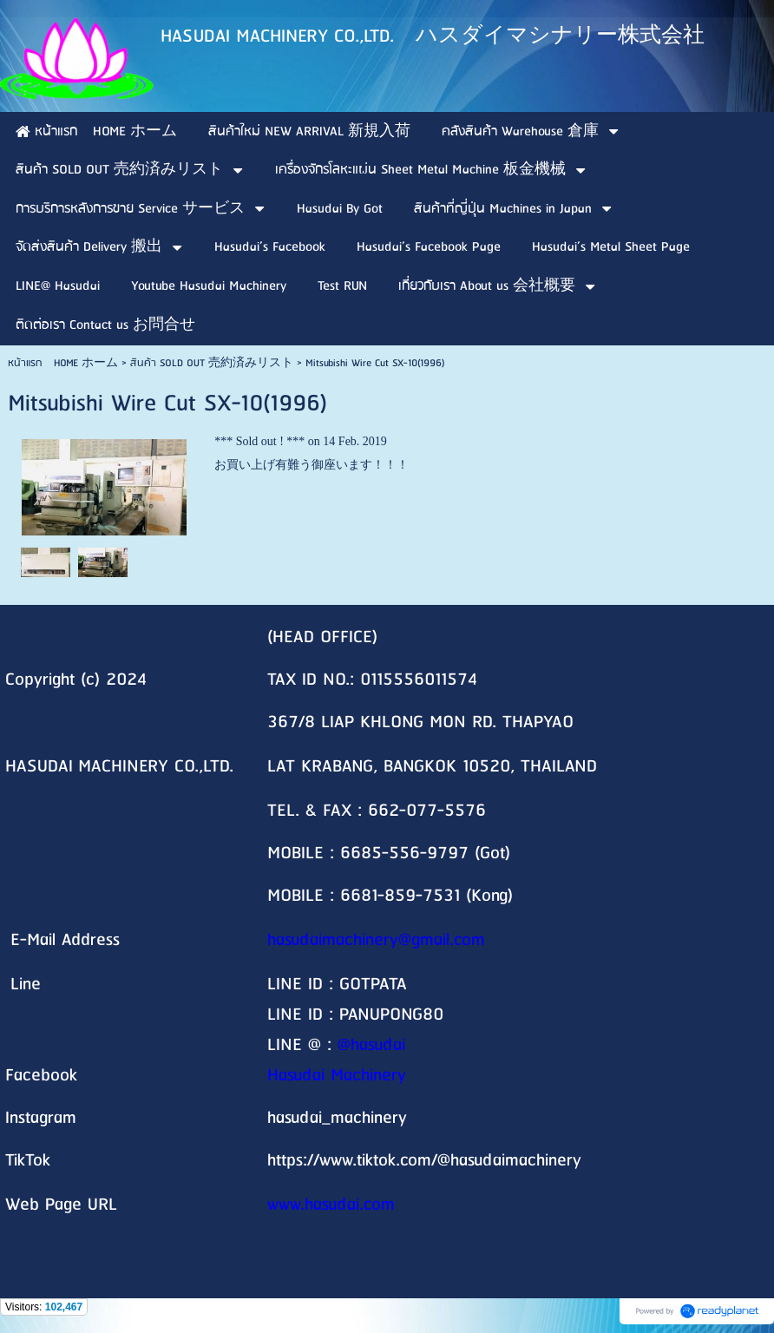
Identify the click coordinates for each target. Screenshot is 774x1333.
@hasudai (371, 1045)
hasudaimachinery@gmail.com (376, 940)
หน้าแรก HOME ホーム (63, 363)
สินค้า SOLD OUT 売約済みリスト (211, 363)
